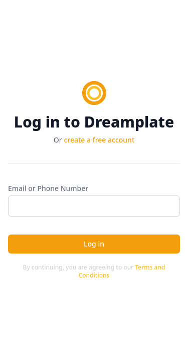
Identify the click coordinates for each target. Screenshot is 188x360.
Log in (94, 243)
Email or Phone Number (48, 188)
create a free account (99, 139)
